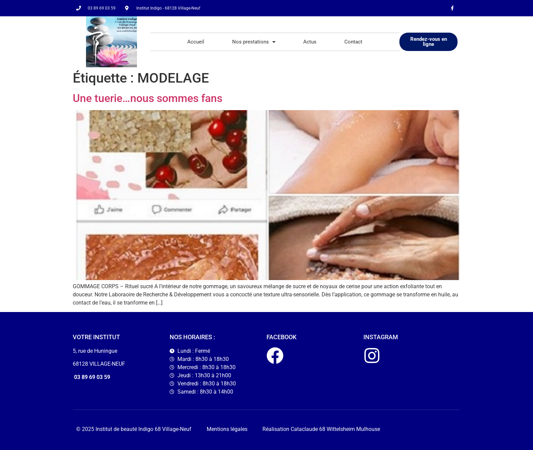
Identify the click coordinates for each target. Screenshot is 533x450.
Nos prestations (253, 42)
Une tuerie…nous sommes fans (147, 98)
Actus (309, 42)
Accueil (195, 42)
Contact (353, 42)
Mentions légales (227, 429)
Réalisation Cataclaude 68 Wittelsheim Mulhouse (321, 429)
